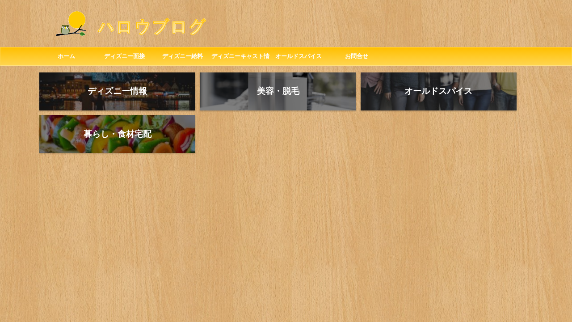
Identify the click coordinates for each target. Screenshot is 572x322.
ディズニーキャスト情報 (240, 59)
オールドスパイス (298, 56)
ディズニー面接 (124, 56)
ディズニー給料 (182, 56)
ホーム (66, 56)
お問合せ (356, 56)
